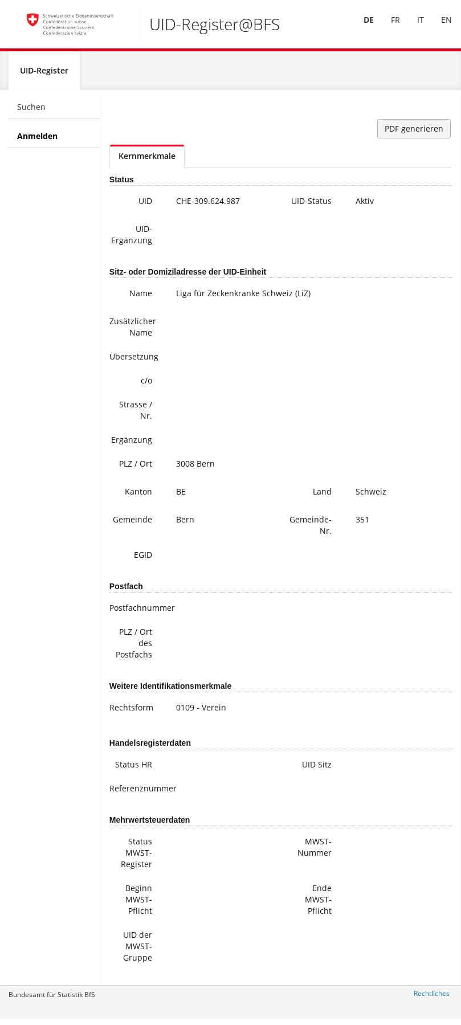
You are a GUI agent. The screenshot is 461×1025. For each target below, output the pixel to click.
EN (438, 27)
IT (412, 27)
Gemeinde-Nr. (310, 529)
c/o (146, 384)
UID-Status (311, 205)
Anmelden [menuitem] (37, 140)
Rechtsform (131, 712)
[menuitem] (360, 28)
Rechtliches (432, 998)
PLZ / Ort (135, 468)
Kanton (138, 496)
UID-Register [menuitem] (44, 75)
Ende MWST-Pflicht (318, 904)
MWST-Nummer (314, 851)
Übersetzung (133, 361)
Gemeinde (132, 523)
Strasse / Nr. (135, 414)
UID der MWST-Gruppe (137, 950)
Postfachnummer (135, 612)
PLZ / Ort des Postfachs (134, 647)
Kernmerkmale (147, 160)
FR (387, 27)
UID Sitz (317, 768)
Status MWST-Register (136, 857)
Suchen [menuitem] (31, 111)
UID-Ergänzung (131, 239)
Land (322, 496)
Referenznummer (135, 792)
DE (361, 27)
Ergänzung (131, 444)
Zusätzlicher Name (132, 331)
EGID (143, 559)
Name (140, 297)
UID (145, 205)
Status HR (133, 768)
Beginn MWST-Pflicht (138, 904)
